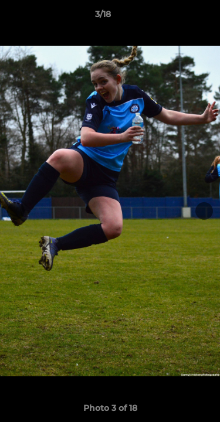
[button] (178, 17)
